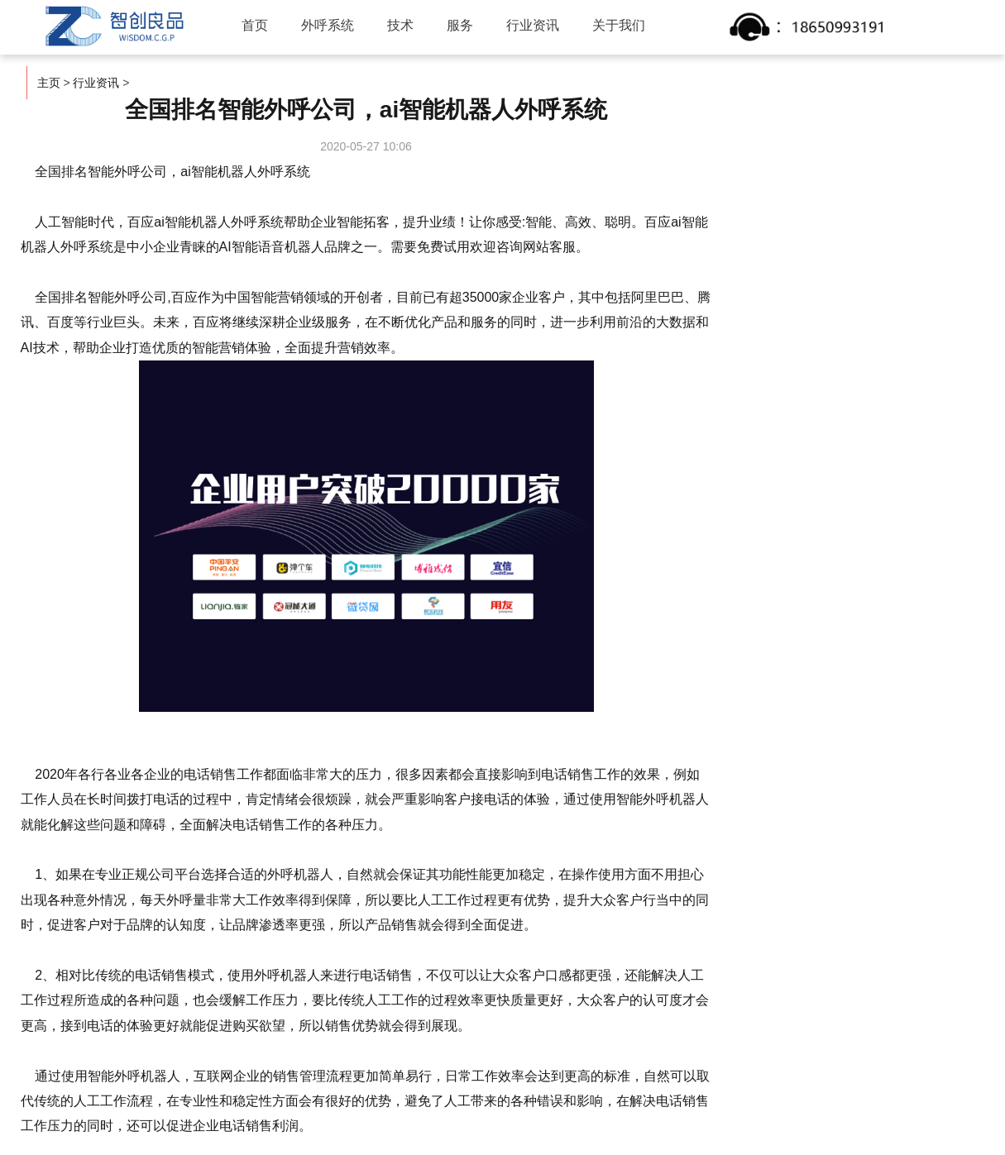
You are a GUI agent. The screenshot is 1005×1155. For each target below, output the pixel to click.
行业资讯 (532, 25)
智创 (112, 26)
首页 (255, 25)
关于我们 (618, 25)
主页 (48, 82)
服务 (460, 25)
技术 (400, 25)
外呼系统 (327, 25)
